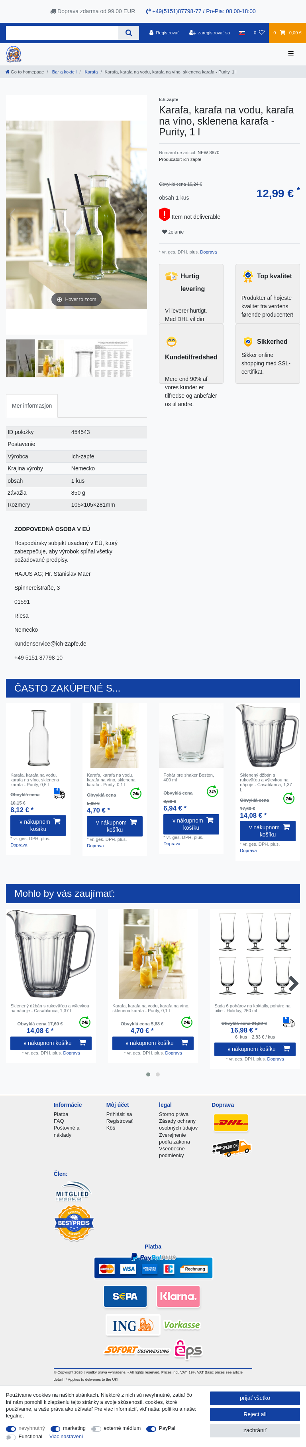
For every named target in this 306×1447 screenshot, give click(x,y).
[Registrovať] (164, 33)
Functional (31, 1436)
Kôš (110, 1128)
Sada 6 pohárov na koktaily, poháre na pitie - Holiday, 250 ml (252, 1008)
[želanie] (259, 33)
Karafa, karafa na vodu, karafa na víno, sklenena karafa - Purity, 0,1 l (111, 780)
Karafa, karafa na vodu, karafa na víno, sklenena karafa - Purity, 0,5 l (34, 780)
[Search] (128, 33)
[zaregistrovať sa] (210, 33)
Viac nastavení (66, 1436)
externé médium (122, 1428)
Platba (61, 1114)
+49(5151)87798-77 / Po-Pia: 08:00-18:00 (200, 11)
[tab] (32, 406)
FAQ (59, 1121)
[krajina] (242, 33)
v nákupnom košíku (40, 825)
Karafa (90, 71)
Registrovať (119, 1121)
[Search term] (62, 33)
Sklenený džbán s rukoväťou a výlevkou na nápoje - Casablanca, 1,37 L (266, 782)
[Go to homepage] (25, 71)
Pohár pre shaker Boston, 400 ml (188, 777)
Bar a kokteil (64, 71)
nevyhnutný (32, 1428)
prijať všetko (255, 1398)
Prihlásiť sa (119, 1114)
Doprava (208, 252)
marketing (74, 1428)
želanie (173, 232)
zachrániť (255, 1430)
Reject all (255, 1414)
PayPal (167, 1428)
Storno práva (173, 1114)
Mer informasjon (32, 405)
